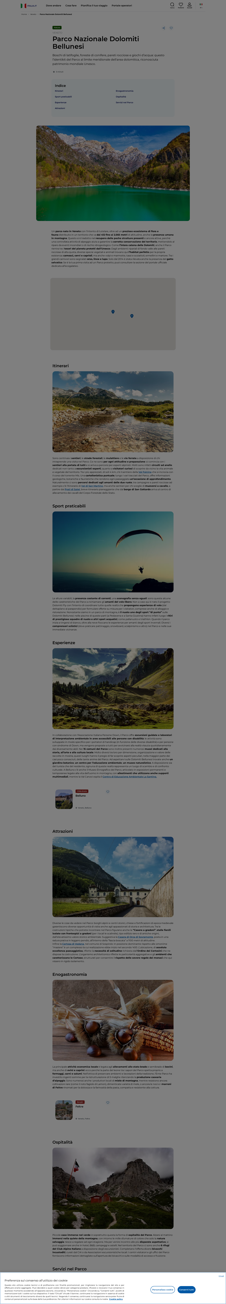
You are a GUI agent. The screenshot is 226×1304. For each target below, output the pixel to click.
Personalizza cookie (162, 1289)
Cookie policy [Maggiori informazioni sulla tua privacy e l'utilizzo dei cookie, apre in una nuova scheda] (116, 1299)
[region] (113, 1288)
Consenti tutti (186, 1289)
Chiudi (221, 1276)
